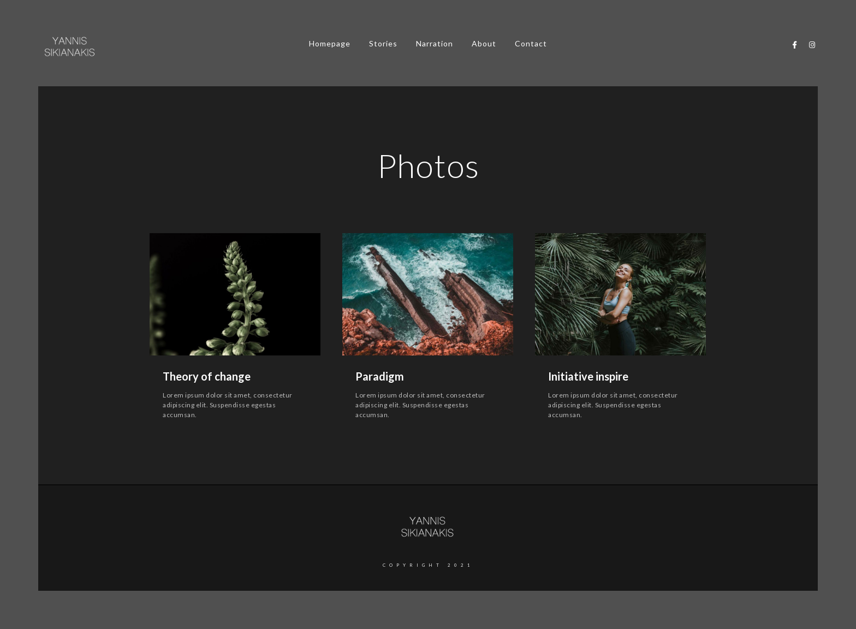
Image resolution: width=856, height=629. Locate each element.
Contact (531, 43)
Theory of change (207, 376)
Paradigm (379, 376)
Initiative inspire (588, 376)
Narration (434, 43)
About (484, 43)
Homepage (329, 43)
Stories (383, 43)
